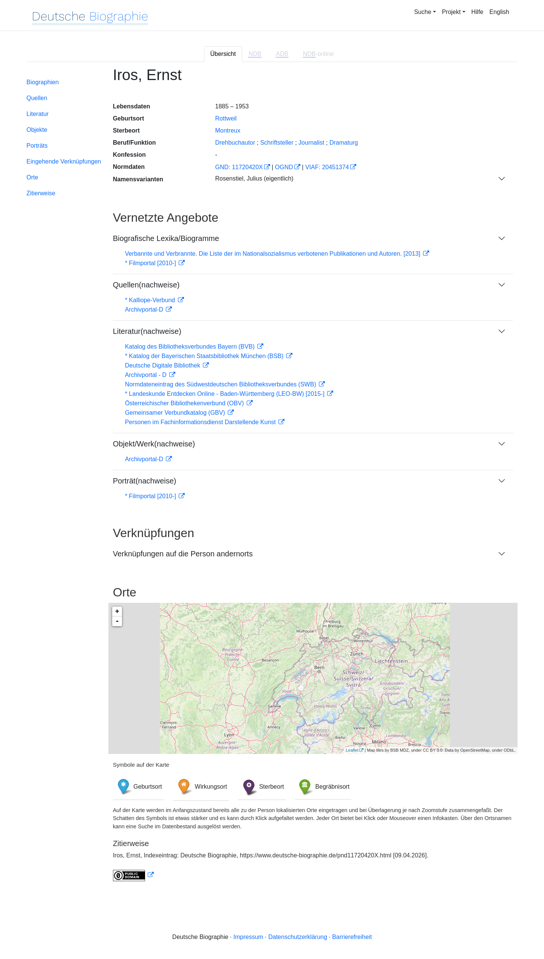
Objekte (36, 130)
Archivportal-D (145, 309)
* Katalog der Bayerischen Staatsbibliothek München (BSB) (205, 356)
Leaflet (352, 750)
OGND (284, 167)
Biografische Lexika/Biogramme (166, 238)
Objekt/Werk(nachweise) (154, 444)
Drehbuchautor (235, 142)
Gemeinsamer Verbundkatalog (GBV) (176, 412)
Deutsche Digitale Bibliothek (163, 365)
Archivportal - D (146, 375)
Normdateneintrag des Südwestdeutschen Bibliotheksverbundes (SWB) (221, 384)
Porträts (37, 145)
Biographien (42, 82)
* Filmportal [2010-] (151, 263)
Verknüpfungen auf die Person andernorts (183, 554)
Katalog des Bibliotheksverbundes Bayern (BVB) (191, 346)
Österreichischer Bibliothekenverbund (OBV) (185, 403)
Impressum (248, 937)
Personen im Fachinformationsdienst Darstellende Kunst (201, 422)
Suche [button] (422, 12)
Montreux (227, 130)
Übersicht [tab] (223, 54)
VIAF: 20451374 (327, 167)
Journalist (311, 142)
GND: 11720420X (239, 167)
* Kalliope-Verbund (151, 300)
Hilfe (477, 12)
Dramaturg (343, 142)
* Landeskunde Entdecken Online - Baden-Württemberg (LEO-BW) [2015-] (225, 394)
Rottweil (225, 118)
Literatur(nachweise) (147, 331)
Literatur (37, 114)
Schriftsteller (277, 142)
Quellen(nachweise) (146, 285)
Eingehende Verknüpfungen (63, 161)
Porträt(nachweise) (144, 481)
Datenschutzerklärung (297, 937)
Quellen (36, 98)
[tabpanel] (272, 478)
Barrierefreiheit (352, 937)
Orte (32, 177)
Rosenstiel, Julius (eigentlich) (254, 178)
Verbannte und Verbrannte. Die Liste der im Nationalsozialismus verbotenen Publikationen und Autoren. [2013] (273, 253)
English (499, 12)
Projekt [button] (451, 12)
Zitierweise (40, 193)
